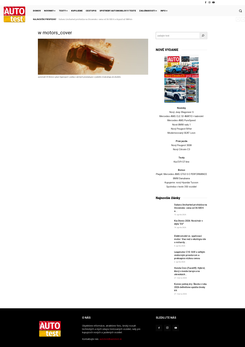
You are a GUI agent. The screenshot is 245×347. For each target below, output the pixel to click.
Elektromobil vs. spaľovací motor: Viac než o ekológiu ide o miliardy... (190, 239)
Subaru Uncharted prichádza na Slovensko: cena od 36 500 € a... (190, 207)
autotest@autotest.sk (111, 338)
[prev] (238, 19)
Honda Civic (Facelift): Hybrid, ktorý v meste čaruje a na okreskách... (189, 271)
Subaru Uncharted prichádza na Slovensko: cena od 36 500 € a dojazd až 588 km (95, 19)
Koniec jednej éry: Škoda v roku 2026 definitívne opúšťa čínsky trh (190, 287)
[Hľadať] (203, 35)
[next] (243, 19)
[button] (240, 10)
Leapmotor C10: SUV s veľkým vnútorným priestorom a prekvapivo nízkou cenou (189, 255)
